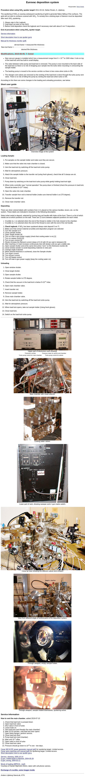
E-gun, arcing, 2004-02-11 (10, 760)
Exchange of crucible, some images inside (18, 770)
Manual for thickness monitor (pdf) (13, 41)
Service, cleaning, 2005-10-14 (12, 757)
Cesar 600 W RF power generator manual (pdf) (18, 749)
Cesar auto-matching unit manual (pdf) (15, 751)
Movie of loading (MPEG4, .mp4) (13, 764)
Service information (8, 34)
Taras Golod (80, 6)
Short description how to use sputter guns (16, 37)
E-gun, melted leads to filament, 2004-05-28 (17, 758)
